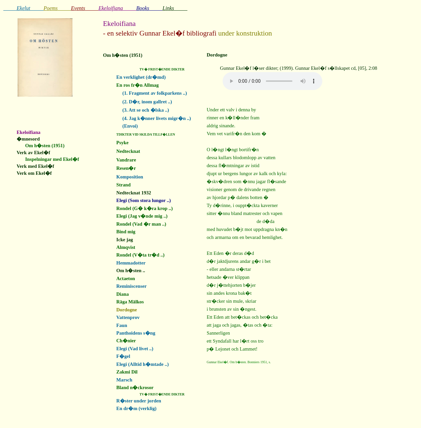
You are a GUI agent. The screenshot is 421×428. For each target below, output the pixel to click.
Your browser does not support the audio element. (272, 81)
